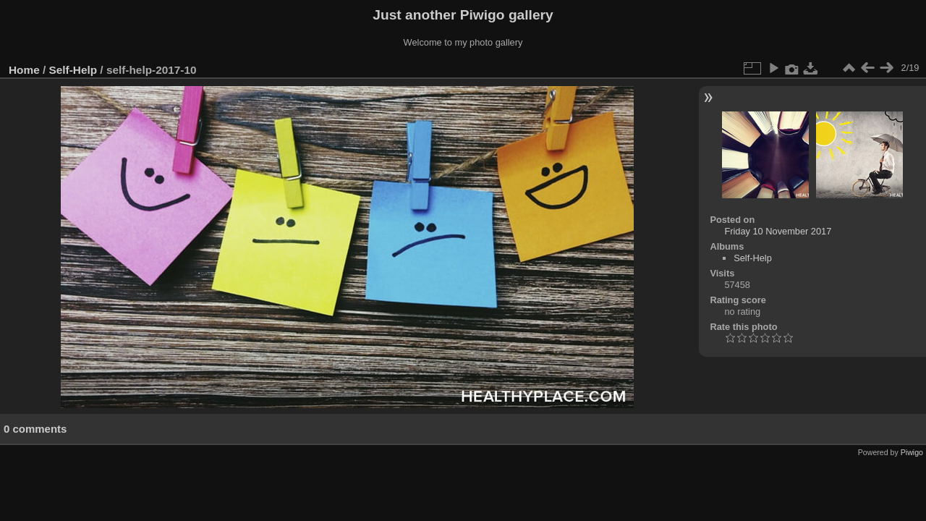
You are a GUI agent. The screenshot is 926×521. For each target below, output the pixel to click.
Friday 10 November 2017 (777, 231)
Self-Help (73, 70)
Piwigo (912, 452)
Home (24, 70)
